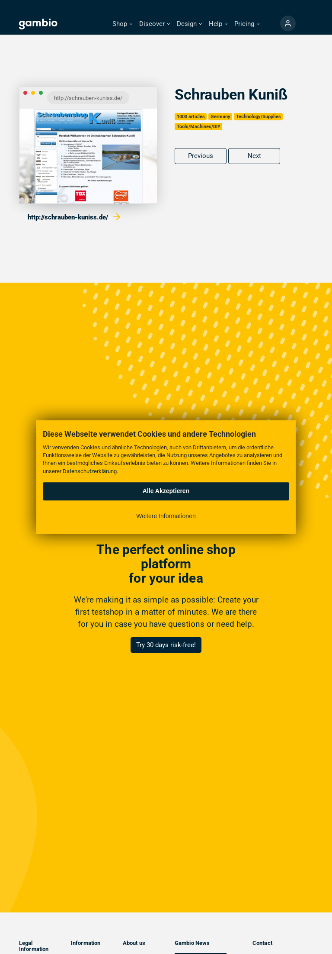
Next (254, 156)
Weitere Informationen (165, 515)
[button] (122, 24)
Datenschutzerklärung (90, 471)
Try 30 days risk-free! (166, 645)
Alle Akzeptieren (166, 490)
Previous (200, 156)
